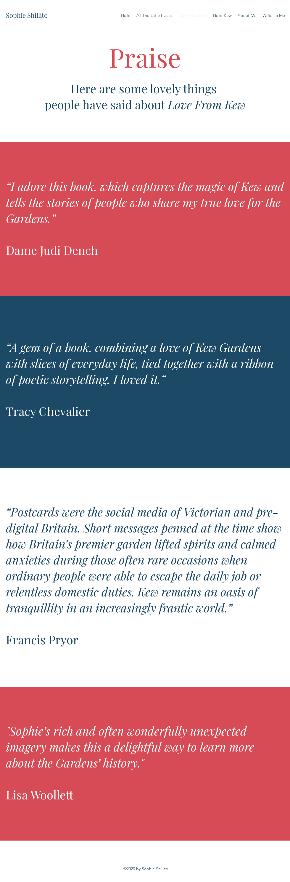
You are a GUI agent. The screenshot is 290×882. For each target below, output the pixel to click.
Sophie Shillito (27, 15)
